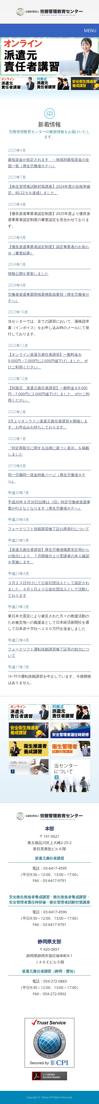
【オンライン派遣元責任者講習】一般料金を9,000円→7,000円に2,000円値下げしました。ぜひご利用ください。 (48, 360)
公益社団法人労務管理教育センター (49, 12)
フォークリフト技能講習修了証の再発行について (48, 528)
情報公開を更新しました (28, 273)
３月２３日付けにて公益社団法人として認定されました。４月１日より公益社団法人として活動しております (48, 589)
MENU (90, 30)
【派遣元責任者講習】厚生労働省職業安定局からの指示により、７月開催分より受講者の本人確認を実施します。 (48, 556)
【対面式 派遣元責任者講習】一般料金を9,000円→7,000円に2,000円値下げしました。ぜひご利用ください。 (48, 394)
